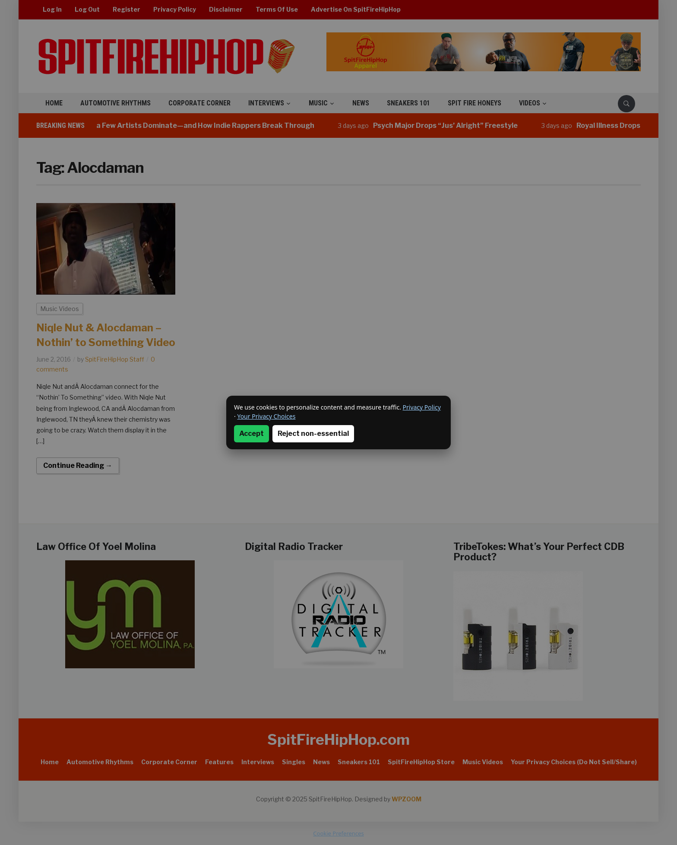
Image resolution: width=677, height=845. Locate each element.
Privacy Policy (422, 407)
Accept (251, 433)
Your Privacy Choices (266, 416)
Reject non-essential (313, 433)
